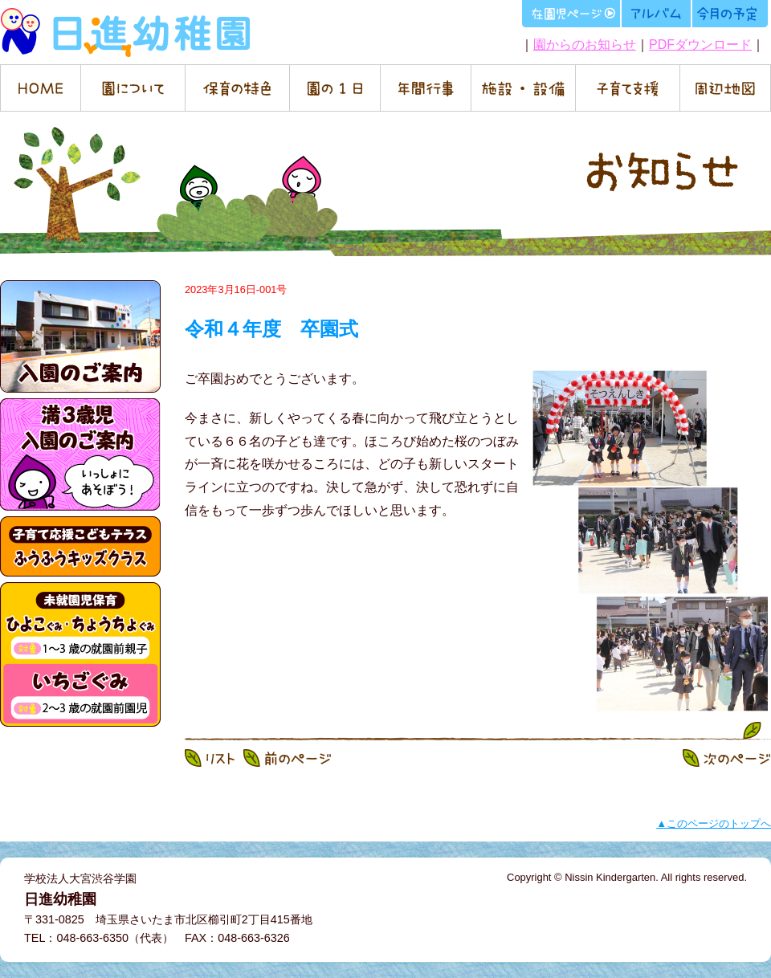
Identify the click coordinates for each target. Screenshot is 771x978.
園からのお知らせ (584, 44)
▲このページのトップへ (713, 823)
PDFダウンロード (700, 44)
